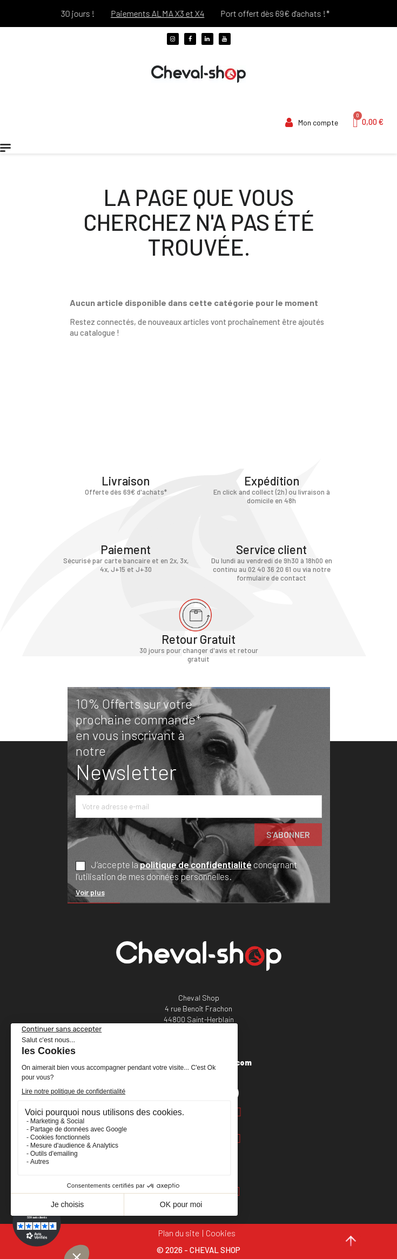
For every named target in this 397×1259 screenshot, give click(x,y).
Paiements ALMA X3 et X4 (169, 13)
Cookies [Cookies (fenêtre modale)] (220, 1233)
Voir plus (90, 892)
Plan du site (178, 1233)
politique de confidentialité (196, 864)
